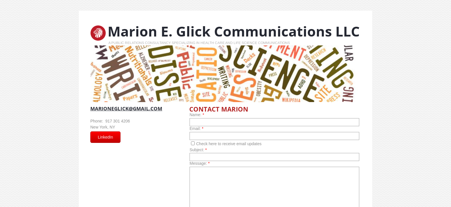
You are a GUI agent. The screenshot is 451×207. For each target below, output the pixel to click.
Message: (200, 163)
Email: (196, 128)
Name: (197, 114)
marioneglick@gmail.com (126, 108)
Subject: (198, 149)
